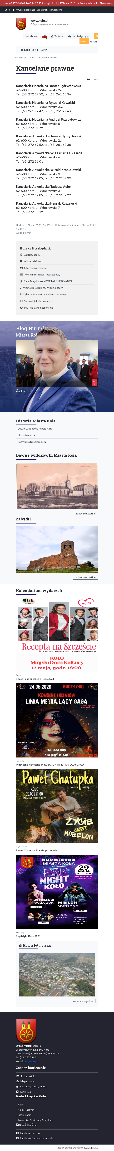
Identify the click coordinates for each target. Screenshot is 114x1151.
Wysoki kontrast (24, 9)
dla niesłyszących (79, 36)
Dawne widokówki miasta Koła (34, 428)
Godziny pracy (30, 254)
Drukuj (94, 78)
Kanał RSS (23, 1091)
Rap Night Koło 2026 (28, 936)
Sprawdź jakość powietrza (36, 300)
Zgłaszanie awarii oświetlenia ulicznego (43, 294)
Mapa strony (25, 1081)
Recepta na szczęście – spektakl (35, 678)
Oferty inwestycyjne (33, 267)
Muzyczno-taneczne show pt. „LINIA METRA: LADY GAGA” (50, 764)
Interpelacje (23, 1114)
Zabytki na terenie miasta (31, 441)
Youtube (57, 36)
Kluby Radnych (25, 1109)
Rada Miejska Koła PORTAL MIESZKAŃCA (46, 281)
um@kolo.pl (30, 1061)
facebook (30, 36)
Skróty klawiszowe (49, 9)
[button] (24, 974)
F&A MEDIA (91, 1147)
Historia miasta (25, 435)
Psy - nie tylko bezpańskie (36, 307)
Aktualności (25, 1076)
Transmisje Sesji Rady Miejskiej (34, 1119)
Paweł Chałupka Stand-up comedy (36, 850)
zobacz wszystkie (85, 513)
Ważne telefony (30, 261)
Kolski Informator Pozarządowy (40, 274)
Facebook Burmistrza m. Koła (34, 1138)
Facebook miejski (28, 1132)
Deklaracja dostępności (31, 1086)
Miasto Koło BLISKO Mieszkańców (41, 287)
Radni (20, 1104)
